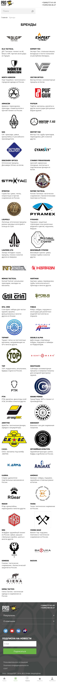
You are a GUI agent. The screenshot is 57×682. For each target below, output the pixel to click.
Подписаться (20, 651)
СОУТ (5, 668)
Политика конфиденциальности (15, 665)
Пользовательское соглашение (15, 662)
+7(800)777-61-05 (49, 2)
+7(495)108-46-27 (49, 5)
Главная (4, 17)
